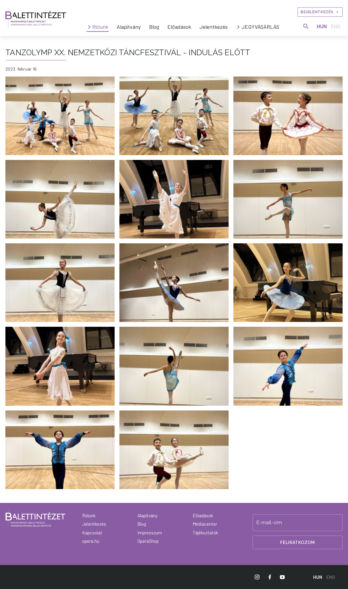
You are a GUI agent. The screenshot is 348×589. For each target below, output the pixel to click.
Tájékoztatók (205, 532)
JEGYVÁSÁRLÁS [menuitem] (260, 26)
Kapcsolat (92, 532)
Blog (141, 524)
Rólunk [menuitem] (100, 26)
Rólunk (88, 515)
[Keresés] (306, 26)
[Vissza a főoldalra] (35, 519)
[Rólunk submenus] (89, 27)
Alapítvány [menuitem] (129, 26)
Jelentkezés (94, 524)
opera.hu (90, 541)
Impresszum (149, 532)
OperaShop (148, 541)
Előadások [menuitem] (179, 26)
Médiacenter (205, 524)
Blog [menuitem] (154, 26)
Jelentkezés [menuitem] (214, 26)
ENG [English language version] (335, 26)
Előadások (203, 515)
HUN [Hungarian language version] (322, 26)
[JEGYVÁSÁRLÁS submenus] (239, 27)
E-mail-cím (269, 522)
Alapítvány (147, 515)
